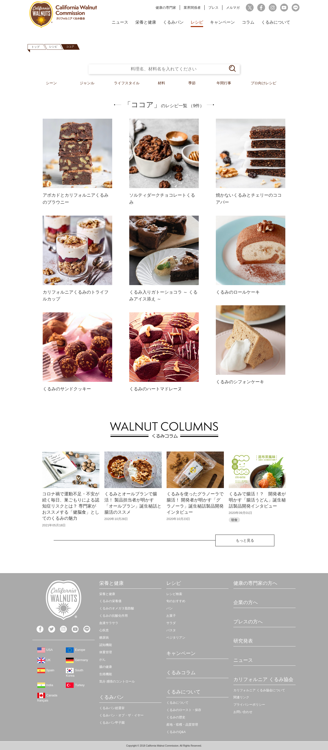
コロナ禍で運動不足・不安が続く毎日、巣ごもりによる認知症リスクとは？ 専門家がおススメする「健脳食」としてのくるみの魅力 (70, 506)
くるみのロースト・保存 (183, 710)
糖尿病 (104, 637)
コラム (248, 22)
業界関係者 (192, 8)
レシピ (197, 22)
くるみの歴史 (175, 717)
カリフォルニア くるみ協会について (259, 690)
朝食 (234, 520)
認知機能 (105, 645)
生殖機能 (105, 674)
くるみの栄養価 (110, 601)
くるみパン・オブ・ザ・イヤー (121, 715)
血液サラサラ (108, 623)
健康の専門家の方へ (255, 583)
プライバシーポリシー (249, 704)
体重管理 (105, 652)
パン (169, 608)
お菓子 (171, 615)
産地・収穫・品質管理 (182, 724)
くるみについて (275, 22)
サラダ (171, 623)
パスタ (171, 630)
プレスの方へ (248, 621)
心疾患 (104, 630)
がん (102, 659)
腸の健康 (105, 667)
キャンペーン (222, 22)
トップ (35, 46)
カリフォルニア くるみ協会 (263, 679)
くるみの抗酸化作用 (113, 615)
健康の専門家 (166, 8)
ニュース (120, 22)
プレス (213, 8)
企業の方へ (245, 602)
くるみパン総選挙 (112, 708)
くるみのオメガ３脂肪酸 (116, 608)
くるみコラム (181, 672)
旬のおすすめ (175, 601)
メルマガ (233, 8)
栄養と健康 (145, 22)
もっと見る (245, 540)
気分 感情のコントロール (117, 681)
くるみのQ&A (176, 732)
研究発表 (243, 641)
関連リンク (241, 697)
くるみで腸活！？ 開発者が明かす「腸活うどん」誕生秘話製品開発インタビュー (257, 500)
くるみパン (173, 22)
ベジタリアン (175, 637)
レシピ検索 (174, 594)
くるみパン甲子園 (112, 722)
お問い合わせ (242, 712)
